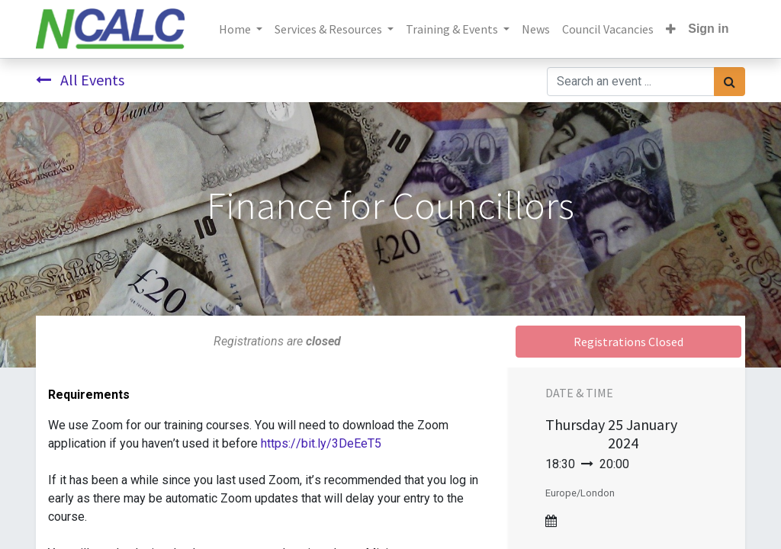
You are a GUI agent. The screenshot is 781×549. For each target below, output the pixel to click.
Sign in (708, 28)
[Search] (729, 81)
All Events (80, 79)
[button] (671, 29)
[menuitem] (536, 29)
